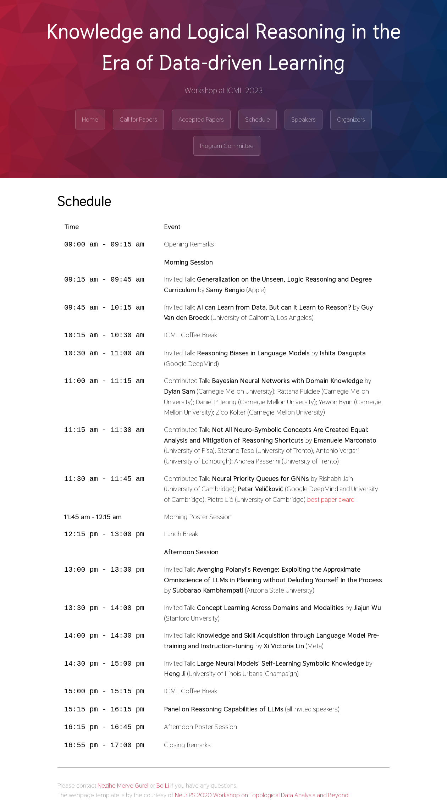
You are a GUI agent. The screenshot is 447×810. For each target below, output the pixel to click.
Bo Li (162, 783)
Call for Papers (138, 119)
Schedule (257, 119)
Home (90, 119)
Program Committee (227, 146)
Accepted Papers (201, 119)
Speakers (303, 119)
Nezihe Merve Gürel (123, 783)
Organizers (351, 119)
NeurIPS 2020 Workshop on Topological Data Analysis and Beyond (261, 792)
